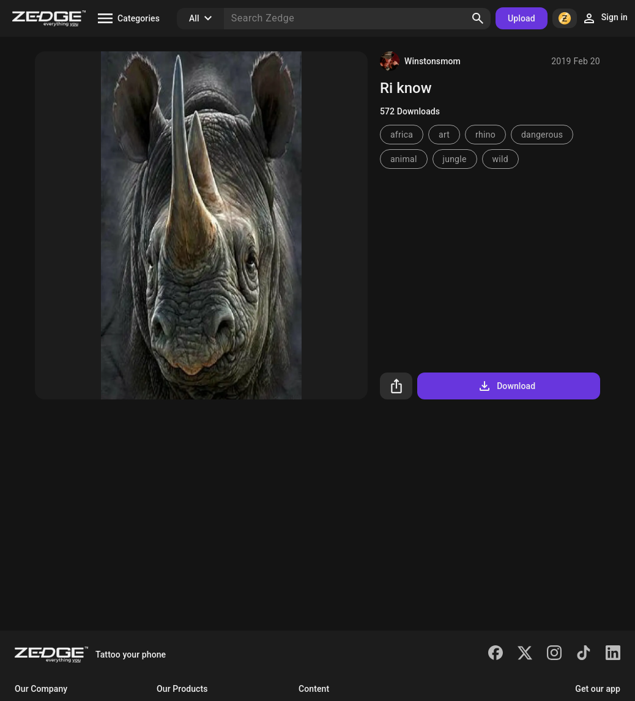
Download (506, 386)
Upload (521, 18)
